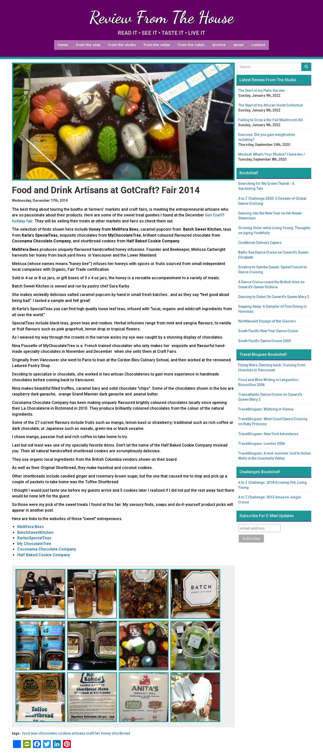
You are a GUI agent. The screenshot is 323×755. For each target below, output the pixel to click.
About (238, 45)
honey (106, 733)
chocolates (48, 733)
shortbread (121, 733)
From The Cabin (191, 45)
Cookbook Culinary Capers (260, 243)
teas (34, 733)
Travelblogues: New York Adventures (268, 434)
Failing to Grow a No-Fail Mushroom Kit (270, 120)
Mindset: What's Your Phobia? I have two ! (271, 154)
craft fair (93, 733)
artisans (78, 733)
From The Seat (88, 45)
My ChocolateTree (34, 543)
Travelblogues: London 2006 (261, 444)
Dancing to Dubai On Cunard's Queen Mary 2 (273, 297)
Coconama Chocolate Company (46, 549)
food (26, 733)
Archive (219, 45)
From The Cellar (156, 45)
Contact (258, 45)
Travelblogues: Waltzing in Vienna (266, 409)
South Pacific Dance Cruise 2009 (264, 341)
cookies (64, 733)
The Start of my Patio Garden (261, 91)
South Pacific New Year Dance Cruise (268, 331)
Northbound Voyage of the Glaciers (267, 321)
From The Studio (122, 45)
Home (63, 45)
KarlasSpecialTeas (34, 538)
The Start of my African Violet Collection (270, 105)
